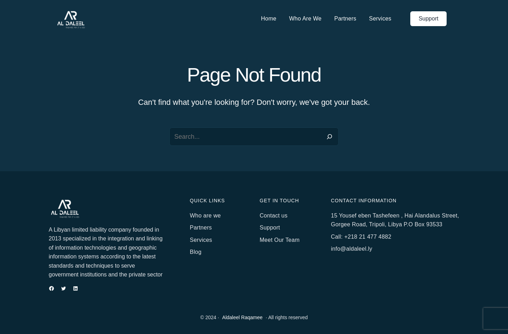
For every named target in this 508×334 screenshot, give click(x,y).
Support (429, 19)
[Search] (329, 136)
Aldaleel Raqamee (242, 317)
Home (269, 19)
